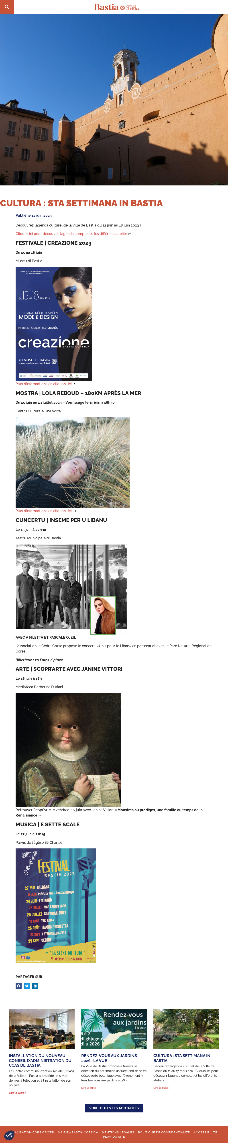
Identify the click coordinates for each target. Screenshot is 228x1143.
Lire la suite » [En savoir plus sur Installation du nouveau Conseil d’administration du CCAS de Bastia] (17, 1092)
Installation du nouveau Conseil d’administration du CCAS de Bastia (40, 1060)
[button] (9, 1135)
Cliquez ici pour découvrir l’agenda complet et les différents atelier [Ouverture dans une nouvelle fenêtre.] (71, 234)
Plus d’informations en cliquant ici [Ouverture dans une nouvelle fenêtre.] (44, 384)
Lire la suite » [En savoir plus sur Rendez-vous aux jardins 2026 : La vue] (90, 1087)
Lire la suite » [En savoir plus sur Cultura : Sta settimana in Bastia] (162, 1087)
